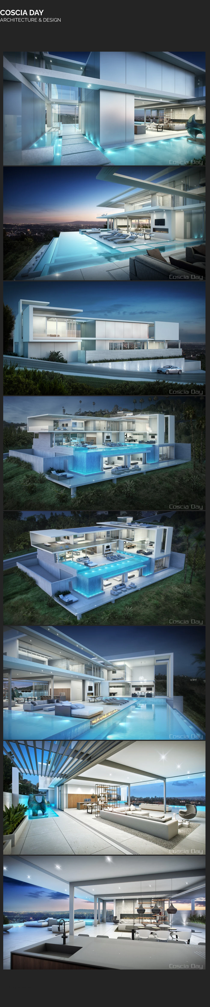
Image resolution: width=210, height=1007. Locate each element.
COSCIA (14, 12)
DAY (36, 12)
